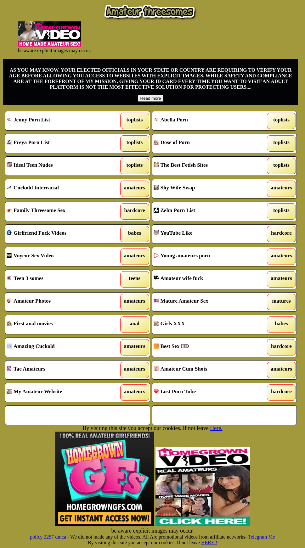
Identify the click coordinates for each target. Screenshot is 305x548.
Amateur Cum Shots (205, 370)
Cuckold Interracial (58, 189)
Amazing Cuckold (58, 347)
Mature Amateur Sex (205, 302)
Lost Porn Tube (205, 392)
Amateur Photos (58, 302)
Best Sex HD (205, 347)
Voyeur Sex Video (58, 257)
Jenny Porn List (58, 121)
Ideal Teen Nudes (58, 166)
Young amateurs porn (205, 257)
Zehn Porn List (205, 211)
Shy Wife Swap (205, 189)
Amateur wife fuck (205, 279)
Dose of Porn (205, 143)
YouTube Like (205, 234)
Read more (150, 98)
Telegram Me (261, 537)
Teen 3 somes (58, 279)
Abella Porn (205, 121)
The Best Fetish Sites (205, 166)
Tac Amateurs (58, 370)
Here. (216, 428)
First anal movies (58, 324)
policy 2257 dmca (48, 537)
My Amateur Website (58, 392)
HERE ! (209, 542)
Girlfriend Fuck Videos (58, 234)
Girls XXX (205, 324)
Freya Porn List (58, 143)
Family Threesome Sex (58, 211)
